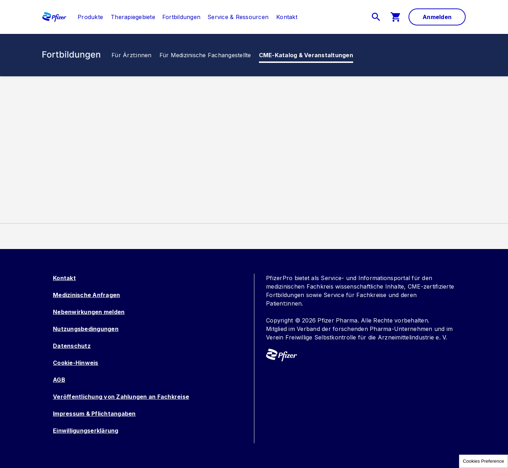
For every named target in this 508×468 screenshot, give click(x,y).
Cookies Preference (483, 461)
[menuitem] (86, 17)
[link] (90, 16)
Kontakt (64, 278)
